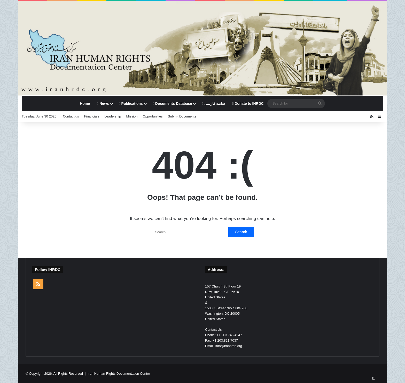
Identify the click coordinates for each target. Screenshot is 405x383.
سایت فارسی (213, 103)
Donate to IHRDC (248, 103)
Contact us (71, 116)
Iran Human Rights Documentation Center (119, 373)
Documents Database (172, 103)
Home (85, 103)
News (103, 103)
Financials (91, 116)
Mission (131, 116)
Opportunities (153, 116)
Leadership (112, 116)
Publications (131, 103)
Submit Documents (182, 116)
